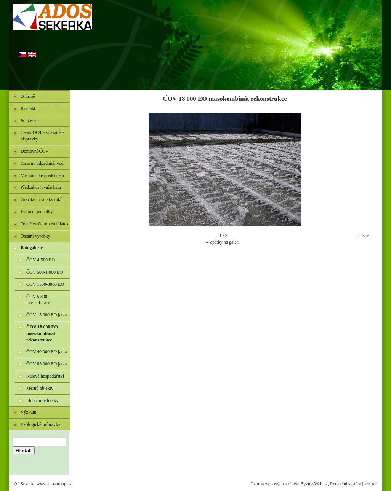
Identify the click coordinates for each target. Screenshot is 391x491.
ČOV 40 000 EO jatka (46, 351)
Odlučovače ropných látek (45, 223)
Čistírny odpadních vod (42, 163)
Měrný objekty (39, 388)
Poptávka (29, 120)
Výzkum (28, 412)
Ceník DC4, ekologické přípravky (42, 136)
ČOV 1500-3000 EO (45, 284)
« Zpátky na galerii (223, 242)
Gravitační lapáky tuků (41, 199)
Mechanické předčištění (42, 175)
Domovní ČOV (35, 151)
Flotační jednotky (37, 211)
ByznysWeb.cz (314, 483)
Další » (362, 235)
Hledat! (24, 450)
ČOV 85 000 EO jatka (46, 364)
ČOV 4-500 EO (40, 260)
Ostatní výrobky (35, 236)
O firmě (28, 96)
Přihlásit (370, 484)
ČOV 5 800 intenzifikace (38, 300)
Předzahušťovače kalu (41, 187)
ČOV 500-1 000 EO (44, 272)
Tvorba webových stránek (274, 483)
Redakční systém (345, 483)
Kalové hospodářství (45, 376)
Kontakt (28, 108)
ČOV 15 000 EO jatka (46, 314)
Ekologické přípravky (40, 424)
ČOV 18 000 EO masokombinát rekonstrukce (42, 333)
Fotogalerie (32, 247)
